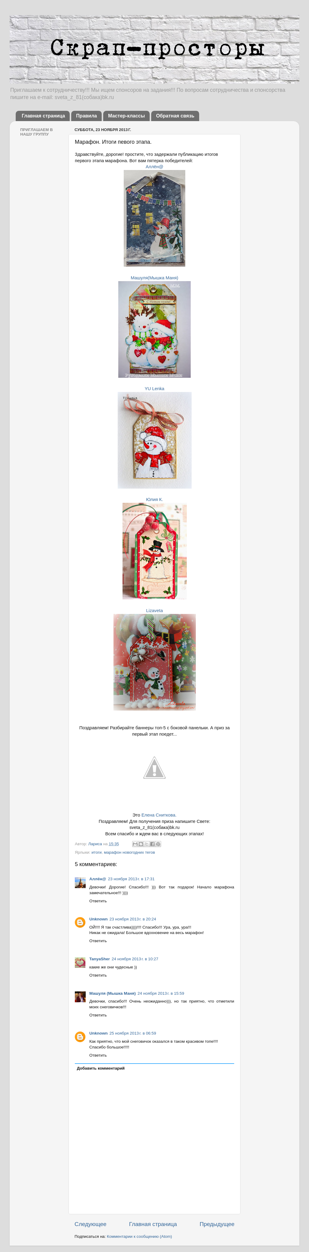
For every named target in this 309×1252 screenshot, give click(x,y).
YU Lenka (154, 388)
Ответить (98, 901)
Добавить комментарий (101, 1068)
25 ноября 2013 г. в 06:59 (133, 1033)
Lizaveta (154, 610)
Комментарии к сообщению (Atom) (139, 1236)
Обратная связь (175, 115)
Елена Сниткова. (159, 815)
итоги (96, 852)
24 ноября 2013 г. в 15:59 (161, 993)
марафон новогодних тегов (129, 852)
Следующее (91, 1224)
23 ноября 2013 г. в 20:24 (133, 919)
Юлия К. (154, 499)
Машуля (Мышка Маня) (112, 993)
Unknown (98, 919)
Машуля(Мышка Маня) (154, 277)
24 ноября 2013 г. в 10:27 (135, 959)
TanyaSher (99, 959)
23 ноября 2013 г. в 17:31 (131, 879)
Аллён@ (155, 166)
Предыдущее (216, 1224)
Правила (86, 115)
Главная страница (43, 115)
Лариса (95, 844)
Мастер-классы (126, 115)
